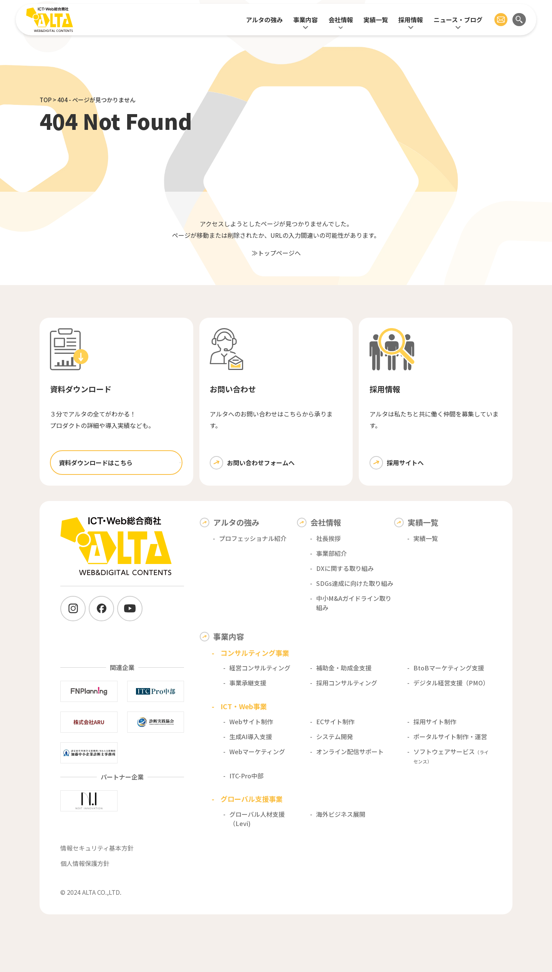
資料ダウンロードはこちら (96, 462)
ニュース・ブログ (458, 19)
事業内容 (305, 19)
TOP (45, 100)
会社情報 (340, 19)
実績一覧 (375, 19)
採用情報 (410, 19)
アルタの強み (264, 19)
